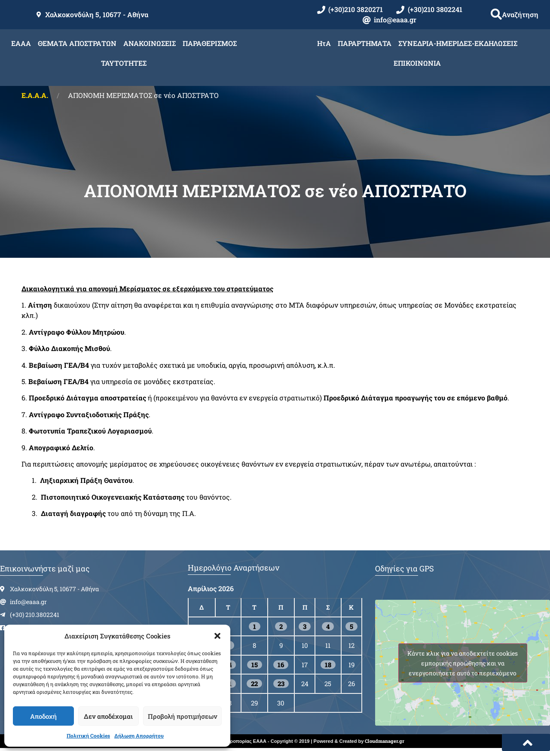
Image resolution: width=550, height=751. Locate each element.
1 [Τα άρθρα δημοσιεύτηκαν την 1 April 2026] (254, 626)
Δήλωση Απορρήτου (139, 735)
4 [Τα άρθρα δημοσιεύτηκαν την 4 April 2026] (328, 626)
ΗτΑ (324, 43)
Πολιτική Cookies (88, 735)
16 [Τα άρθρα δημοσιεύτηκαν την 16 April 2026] (281, 664)
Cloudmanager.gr (384, 741)
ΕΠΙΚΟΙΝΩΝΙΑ (417, 62)
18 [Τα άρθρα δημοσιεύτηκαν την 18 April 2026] (328, 664)
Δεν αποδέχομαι (108, 716)
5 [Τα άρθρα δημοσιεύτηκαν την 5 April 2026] (351, 626)
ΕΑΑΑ (21, 43)
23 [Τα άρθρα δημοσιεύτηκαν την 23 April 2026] (281, 683)
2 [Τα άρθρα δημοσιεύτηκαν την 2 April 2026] (281, 626)
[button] (217, 636)
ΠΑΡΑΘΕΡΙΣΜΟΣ (210, 43)
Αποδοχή (43, 716)
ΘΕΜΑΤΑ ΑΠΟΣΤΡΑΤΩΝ (77, 43)
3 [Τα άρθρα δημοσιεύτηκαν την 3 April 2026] (304, 626)
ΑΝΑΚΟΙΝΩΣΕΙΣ (149, 43)
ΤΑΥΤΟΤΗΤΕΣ (124, 62)
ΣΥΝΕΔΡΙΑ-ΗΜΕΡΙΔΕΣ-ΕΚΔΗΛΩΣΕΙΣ (457, 43)
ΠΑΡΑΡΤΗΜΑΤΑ (364, 43)
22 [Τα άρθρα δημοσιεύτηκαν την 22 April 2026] (254, 683)
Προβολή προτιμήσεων (182, 716)
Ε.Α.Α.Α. (34, 95)
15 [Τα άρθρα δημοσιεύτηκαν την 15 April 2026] (254, 664)
